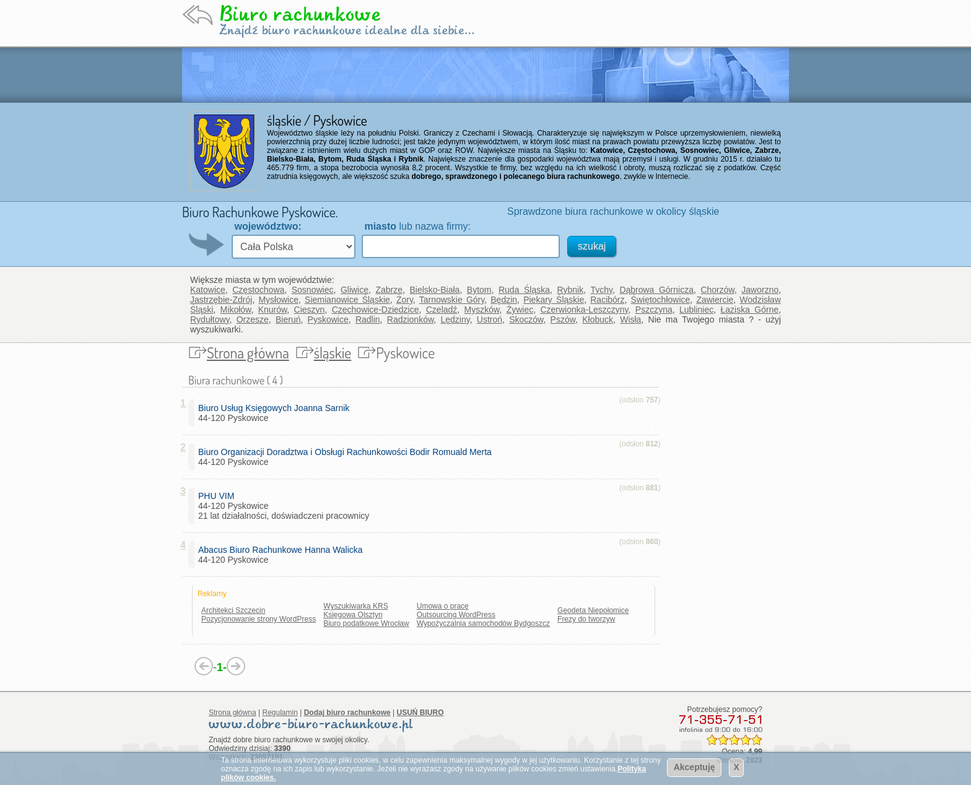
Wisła (630, 319)
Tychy (601, 290)
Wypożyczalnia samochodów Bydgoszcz (483, 623)
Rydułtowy (210, 319)
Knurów (272, 309)
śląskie (333, 352)
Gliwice (354, 290)
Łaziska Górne (750, 309)
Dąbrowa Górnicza (656, 290)
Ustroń (489, 319)
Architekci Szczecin (233, 610)
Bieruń (288, 319)
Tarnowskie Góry (452, 300)
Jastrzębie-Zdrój (221, 300)
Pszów (563, 319)
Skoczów (526, 319)
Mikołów (235, 309)
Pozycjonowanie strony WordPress (258, 619)
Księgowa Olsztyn (352, 614)
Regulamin (280, 712)
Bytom (479, 290)
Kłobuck (597, 319)
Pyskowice (328, 319)
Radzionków (410, 319)
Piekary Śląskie (553, 300)
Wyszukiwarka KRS (355, 606)
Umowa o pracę (443, 606)
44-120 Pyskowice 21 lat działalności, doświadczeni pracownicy (283, 506)
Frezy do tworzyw (586, 619)
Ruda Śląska (524, 290)
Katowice (207, 290)
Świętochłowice (660, 300)
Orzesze (253, 319)
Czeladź (442, 309)
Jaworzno (759, 290)
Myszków (482, 309)
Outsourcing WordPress (456, 614)
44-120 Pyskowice (276, 413)
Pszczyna (654, 309)
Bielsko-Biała (434, 290)
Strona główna (248, 352)
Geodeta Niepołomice (593, 610)
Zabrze (389, 290)
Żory (404, 300)
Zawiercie (714, 300)
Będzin (503, 300)
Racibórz (607, 300)
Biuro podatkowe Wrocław (366, 623)
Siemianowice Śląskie (347, 300)
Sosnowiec (313, 290)
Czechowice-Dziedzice (375, 309)
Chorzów (717, 290)
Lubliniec (696, 309)
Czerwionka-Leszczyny (584, 309)
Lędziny (454, 319)
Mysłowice (278, 300)
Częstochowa (258, 290)
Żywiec (520, 309)
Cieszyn (309, 309)
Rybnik (570, 290)
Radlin (367, 319)
